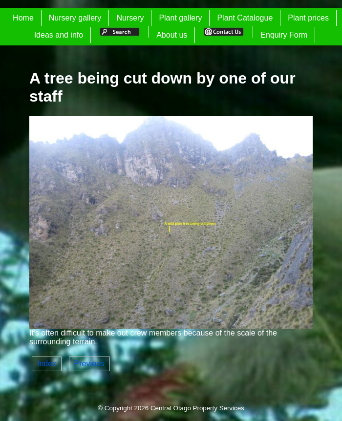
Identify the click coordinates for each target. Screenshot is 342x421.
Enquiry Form (283, 35)
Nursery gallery (75, 18)
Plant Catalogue (245, 18)
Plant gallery (180, 18)
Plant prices (308, 18)
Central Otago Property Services (197, 408)
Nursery (130, 18)
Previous (89, 363)
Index (46, 363)
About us (171, 35)
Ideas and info (59, 35)
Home (23, 18)
